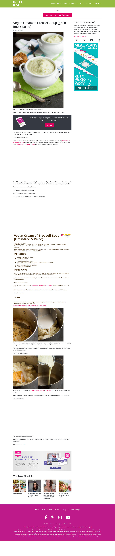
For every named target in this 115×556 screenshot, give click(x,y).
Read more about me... (80, 36)
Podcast (81, 4)
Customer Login (74, 510)
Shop (96, 4)
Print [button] (62, 235)
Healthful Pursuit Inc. (53, 524)
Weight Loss (64, 15)
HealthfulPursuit (18, 4)
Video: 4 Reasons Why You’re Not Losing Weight (34, 495)
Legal (61, 524)
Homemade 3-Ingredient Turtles (26, 144)
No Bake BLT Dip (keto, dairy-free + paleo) (64, 495)
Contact (57, 510)
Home (53, 4)
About (37, 510)
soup (25, 444)
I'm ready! (49, 125)
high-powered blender (37, 285)
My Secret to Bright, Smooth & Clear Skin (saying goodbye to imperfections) (49, 496)
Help (43, 510)
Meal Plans (62, 4)
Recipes (89, 4)
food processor (48, 285)
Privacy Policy (68, 524)
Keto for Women (17, 493)
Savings (72, 4)
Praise (49, 510)
